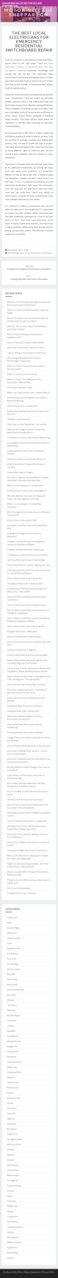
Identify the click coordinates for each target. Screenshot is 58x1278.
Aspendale (11, 1123)
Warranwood (12, 1237)
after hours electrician (30, 253)
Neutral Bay (12, 979)
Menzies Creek (13, 969)
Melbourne (12, 933)
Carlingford (12, 1180)
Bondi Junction (14, 1098)
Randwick (11, 1031)
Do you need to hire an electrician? (22, 520)
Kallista (10, 1258)
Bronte (10, 1093)
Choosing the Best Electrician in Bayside (25, 732)
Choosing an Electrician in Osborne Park (25, 583)
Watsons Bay (13, 1175)
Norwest (11, 1000)
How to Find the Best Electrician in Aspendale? (27, 655)
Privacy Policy (48, 1272)
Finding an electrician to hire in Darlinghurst (26, 490)
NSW (26, 250)
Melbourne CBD (14, 1242)
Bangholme (12, 1046)
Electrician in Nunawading (18, 888)
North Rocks (12, 1221)
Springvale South (14, 1139)
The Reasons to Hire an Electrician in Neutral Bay (29, 437)
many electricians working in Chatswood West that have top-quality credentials (29, 67)
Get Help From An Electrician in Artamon (25, 799)
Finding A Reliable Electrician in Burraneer (25, 549)
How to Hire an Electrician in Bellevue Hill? (26, 626)
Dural (9, 943)
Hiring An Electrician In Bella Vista (22, 631)
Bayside (10, 1154)
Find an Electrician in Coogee (20, 472)
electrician (46, 253)
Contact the (19, 181)
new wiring (13, 253)
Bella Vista (12, 1108)
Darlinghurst (13, 1036)
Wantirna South (14, 1144)
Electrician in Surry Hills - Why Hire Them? (25, 347)
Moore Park (12, 984)
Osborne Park (13, 1082)
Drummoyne (12, 1165)
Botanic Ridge (13, 928)
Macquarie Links (14, 1041)
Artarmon (11, 1201)
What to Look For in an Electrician (22, 374)
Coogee (10, 1025)
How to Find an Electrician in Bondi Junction (26, 605)
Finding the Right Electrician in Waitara (24, 706)
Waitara (10, 1149)
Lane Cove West (14, 938)
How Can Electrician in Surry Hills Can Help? (26, 684)
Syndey (10, 1103)
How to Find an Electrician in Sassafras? (24, 578)
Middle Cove (12, 1206)
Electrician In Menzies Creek (19, 387)
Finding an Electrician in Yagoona (21, 650)
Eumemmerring (14, 1185)
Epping (10, 1232)
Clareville (11, 1113)
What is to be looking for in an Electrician (25, 485)
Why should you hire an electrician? (22, 406)
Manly (9, 1196)
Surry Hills (11, 958)
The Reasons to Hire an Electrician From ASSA (27, 555)
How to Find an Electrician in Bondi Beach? (26, 342)
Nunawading (12, 1252)
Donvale (10, 1160)
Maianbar (11, 1010)
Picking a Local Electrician (18, 419)
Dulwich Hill (12, 1134)
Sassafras (11, 1077)
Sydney (10, 1211)
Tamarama (12, 1005)
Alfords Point (13, 1170)
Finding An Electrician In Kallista (21, 893)
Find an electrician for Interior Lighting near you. (28, 565)
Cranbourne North (15, 1227)
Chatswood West (15, 250)
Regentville (12, 1067)
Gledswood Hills (14, 1072)
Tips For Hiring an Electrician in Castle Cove (26, 352)
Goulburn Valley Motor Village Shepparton (22, 4)
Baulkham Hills (14, 948)
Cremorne (11, 1020)
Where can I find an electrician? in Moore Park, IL (28, 392)
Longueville (12, 1216)
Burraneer (11, 995)
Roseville (11, 974)
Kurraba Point (13, 1015)
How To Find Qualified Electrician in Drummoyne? (29, 745)
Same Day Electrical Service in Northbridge (26, 560)
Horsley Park (12, 1051)
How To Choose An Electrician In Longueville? (27, 821)
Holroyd (10, 1190)
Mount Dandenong (15, 989)
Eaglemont (12, 1247)
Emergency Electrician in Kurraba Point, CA (26, 459)
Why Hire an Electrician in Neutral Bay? (24, 636)
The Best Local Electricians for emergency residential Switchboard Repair (29, 41)
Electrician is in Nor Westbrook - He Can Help (27, 424)
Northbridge (12, 964)
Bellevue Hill (12, 1087)
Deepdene (11, 1056)
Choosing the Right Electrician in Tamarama (27, 850)
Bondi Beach (12, 953)
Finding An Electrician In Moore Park (23, 711)
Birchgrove (12, 1129)
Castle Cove (12, 917)
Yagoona (11, 1118)
